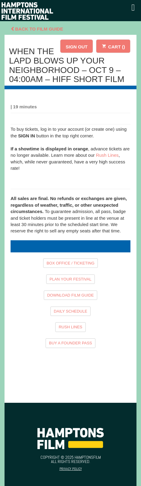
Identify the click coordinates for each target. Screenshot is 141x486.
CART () (113, 45)
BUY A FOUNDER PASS (70, 343)
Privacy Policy (70, 468)
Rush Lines (107, 155)
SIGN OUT (77, 46)
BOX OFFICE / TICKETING (70, 263)
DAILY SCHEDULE (70, 311)
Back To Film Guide (37, 28)
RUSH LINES (70, 327)
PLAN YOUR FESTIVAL (70, 279)
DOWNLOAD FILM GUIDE (70, 295)
